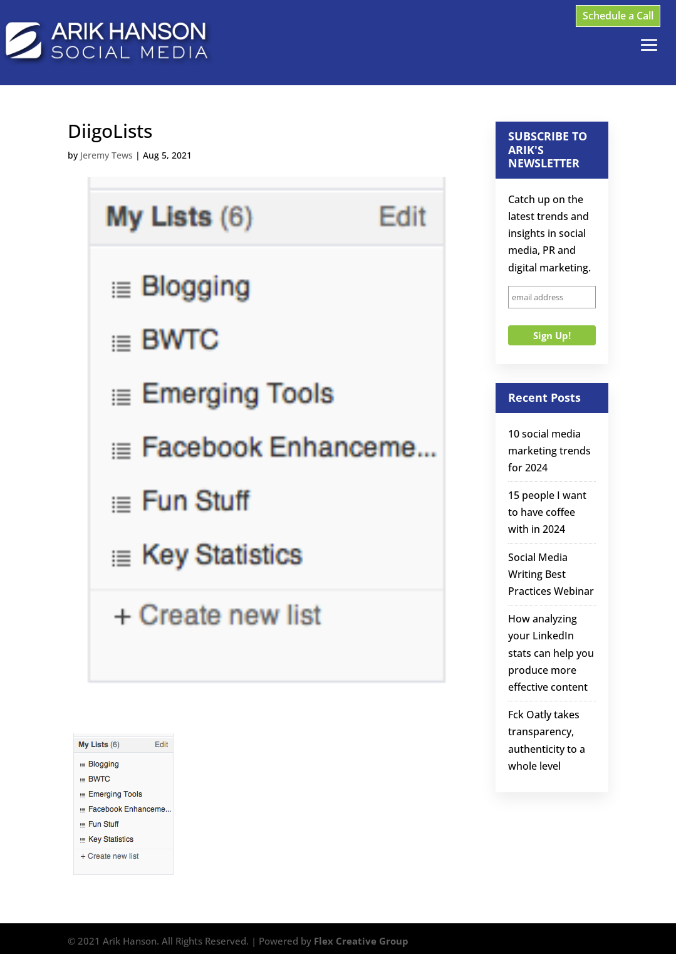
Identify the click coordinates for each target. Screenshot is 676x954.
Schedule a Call (618, 16)
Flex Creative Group (361, 941)
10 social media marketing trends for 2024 (549, 450)
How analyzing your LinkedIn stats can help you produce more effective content (551, 653)
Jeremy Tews (106, 155)
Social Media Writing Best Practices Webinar (551, 574)
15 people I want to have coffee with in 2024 (547, 512)
